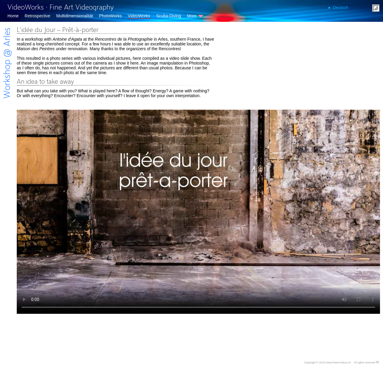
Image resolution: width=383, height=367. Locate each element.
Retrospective (37, 15)
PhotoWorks (110, 15)
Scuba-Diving (168, 15)
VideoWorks (139, 15)
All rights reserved (364, 362)
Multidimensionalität (74, 15)
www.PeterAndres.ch (338, 362)
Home (13, 15)
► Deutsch (338, 7)
